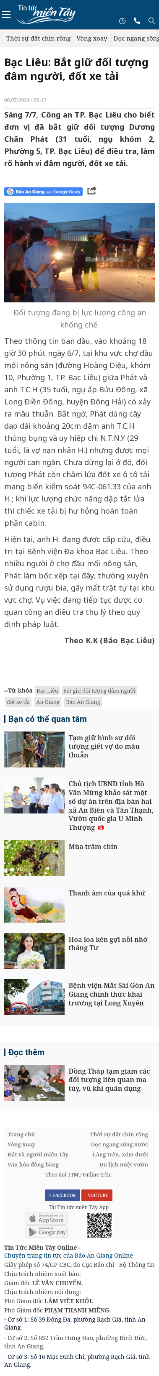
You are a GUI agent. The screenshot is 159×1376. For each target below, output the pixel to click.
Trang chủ (21, 1134)
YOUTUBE (97, 1195)
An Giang (47, 702)
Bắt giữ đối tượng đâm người (99, 690)
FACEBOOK (62, 1195)
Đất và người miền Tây (38, 1154)
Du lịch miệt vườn (123, 1164)
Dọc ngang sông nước (119, 1144)
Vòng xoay (91, 38)
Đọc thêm (26, 1052)
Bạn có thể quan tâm (47, 719)
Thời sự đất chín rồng (38, 38)
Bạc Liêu (47, 690)
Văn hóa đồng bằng (33, 1164)
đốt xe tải (18, 702)
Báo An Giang (83, 702)
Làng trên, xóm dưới (120, 1154)
